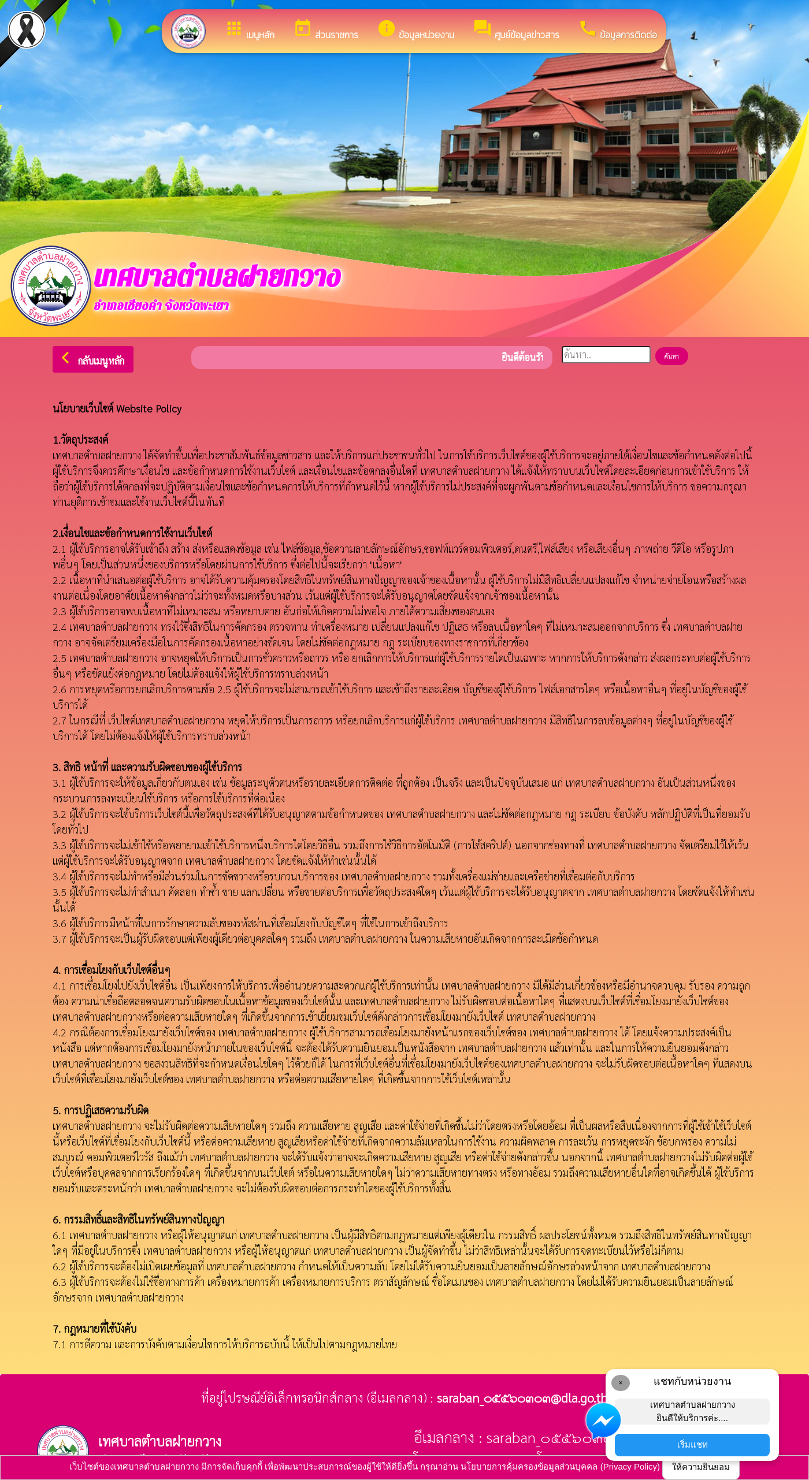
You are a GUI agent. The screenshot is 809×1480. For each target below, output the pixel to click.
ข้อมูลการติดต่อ (617, 30)
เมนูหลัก (249, 30)
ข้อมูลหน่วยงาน (415, 30)
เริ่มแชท (692, 1444)
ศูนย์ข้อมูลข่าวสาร (516, 30)
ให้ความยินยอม (701, 1467)
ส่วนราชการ (325, 30)
